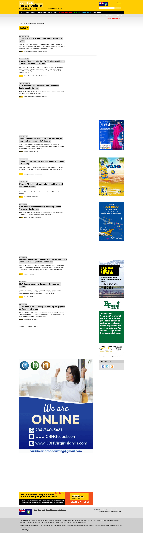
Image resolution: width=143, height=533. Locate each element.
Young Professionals (38, 12)
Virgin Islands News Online (33, 23)
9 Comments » (34, 296)
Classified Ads (62, 510)
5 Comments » (38, 217)
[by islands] (118, 15)
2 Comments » (43, 96)
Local (34, 51)
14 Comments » (35, 319)
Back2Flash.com (116, 511)
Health (25, 174)
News (27, 12)
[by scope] (109, 15)
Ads (94, 12)
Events (43, 510)
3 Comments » (43, 51)
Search (117, 7)
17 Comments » (43, 75)
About (99, 12)
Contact (119, 2)
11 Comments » (35, 196)
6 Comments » (34, 151)
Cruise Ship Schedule (51, 510)
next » (29, 326)
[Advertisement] (58, 118)
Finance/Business (28, 51)
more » (21, 51)
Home (22, 12)
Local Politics (52, 12)
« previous (21, 326)
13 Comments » (38, 174)
